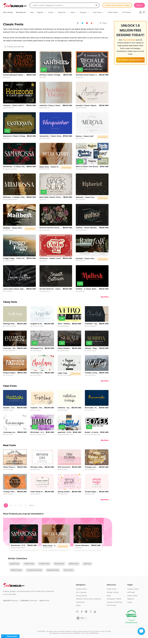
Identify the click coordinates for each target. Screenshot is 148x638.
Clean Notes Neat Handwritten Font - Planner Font (37, 492)
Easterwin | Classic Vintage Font (14, 136)
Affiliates (131, 592)
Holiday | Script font (91, 373)
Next (31, 505)
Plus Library (8, 12)
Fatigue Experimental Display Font (9, 373)
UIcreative (8, 291)
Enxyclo (7, 77)
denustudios (82, 108)
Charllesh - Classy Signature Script (91, 324)
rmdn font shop (10, 326)
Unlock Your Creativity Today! (117, 5)
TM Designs (9, 469)
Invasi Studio (46, 138)
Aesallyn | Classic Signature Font (87, 105)
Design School (113, 592)
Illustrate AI (21, 12)
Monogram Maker (114, 599)
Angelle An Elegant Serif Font (36, 324)
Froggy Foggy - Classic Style (14, 258)
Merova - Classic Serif (84, 136)
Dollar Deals (113, 12)
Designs (83, 12)
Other (72, 12)
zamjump (81, 291)
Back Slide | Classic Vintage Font (50, 197)
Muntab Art (46, 108)
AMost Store (82, 169)
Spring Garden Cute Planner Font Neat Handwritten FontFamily (64, 492)
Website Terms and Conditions (88, 599)
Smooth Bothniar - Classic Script (50, 289)
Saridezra (81, 138)
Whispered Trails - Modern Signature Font (37, 348)
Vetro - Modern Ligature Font (64, 324)
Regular (40, 12)
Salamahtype (37, 350)
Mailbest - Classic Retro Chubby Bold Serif (13, 228)
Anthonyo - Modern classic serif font (50, 258)
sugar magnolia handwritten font (63, 373)
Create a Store (133, 589)
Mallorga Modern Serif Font (9, 324)
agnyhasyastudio (11, 169)
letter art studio (65, 375)
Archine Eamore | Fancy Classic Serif (50, 228)
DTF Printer (111, 605)
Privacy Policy (81, 596)
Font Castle (9, 410)
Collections (80, 602)
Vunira (44, 77)
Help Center (112, 589)
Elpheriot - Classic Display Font (86, 197)
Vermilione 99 (92, 326)
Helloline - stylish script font (64, 408)
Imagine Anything (114, 602)
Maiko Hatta (9, 108)
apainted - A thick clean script (65, 432)
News (78, 605)
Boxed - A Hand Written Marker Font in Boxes (92, 432)
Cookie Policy (81, 589)
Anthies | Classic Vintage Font (50, 75)
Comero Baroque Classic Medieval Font (14, 75)
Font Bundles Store (39, 434)
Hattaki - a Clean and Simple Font (9, 408)
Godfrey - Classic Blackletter (87, 228)
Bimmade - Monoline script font (91, 408)
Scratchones (36, 375)
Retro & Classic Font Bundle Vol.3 (87, 166)
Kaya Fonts (36, 469)
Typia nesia (45, 169)
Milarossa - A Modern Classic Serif (14, 197)
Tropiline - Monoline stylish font (36, 408)
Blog (109, 596)
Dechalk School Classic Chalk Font (87, 75)
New (32, 12)
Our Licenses (81, 592)
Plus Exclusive (80, 199)
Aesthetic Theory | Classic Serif (50, 105)
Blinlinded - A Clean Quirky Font (37, 432)
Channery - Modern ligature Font (9, 348)
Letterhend (9, 375)
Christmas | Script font (37, 373)
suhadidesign (64, 326)
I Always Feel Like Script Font (9, 492)
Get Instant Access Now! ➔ (130, 60)
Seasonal (61, 12)
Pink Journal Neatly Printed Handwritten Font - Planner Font (64, 467)
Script (50, 12)
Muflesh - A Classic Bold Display (87, 289)
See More (105, 297)
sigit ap (44, 260)
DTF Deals (126, 12)
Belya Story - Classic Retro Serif (49, 167)
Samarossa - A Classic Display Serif (14, 166)
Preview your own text (14, 47)
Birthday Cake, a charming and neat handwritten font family (37, 467)
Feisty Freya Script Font (9, 467)
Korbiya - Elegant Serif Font (91, 348)
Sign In (139, 5)
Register (130, 599)
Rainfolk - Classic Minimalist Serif (86, 258)
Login (129, 602)
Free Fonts (97, 12)
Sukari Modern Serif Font (64, 348)
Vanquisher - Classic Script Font (50, 136)
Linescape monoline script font (9, 432)
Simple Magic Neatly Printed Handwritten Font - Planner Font (91, 492)
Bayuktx (81, 77)
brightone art (82, 230)
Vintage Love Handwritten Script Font (91, 467)
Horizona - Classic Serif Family (14, 105)
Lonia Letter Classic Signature (14, 289)
